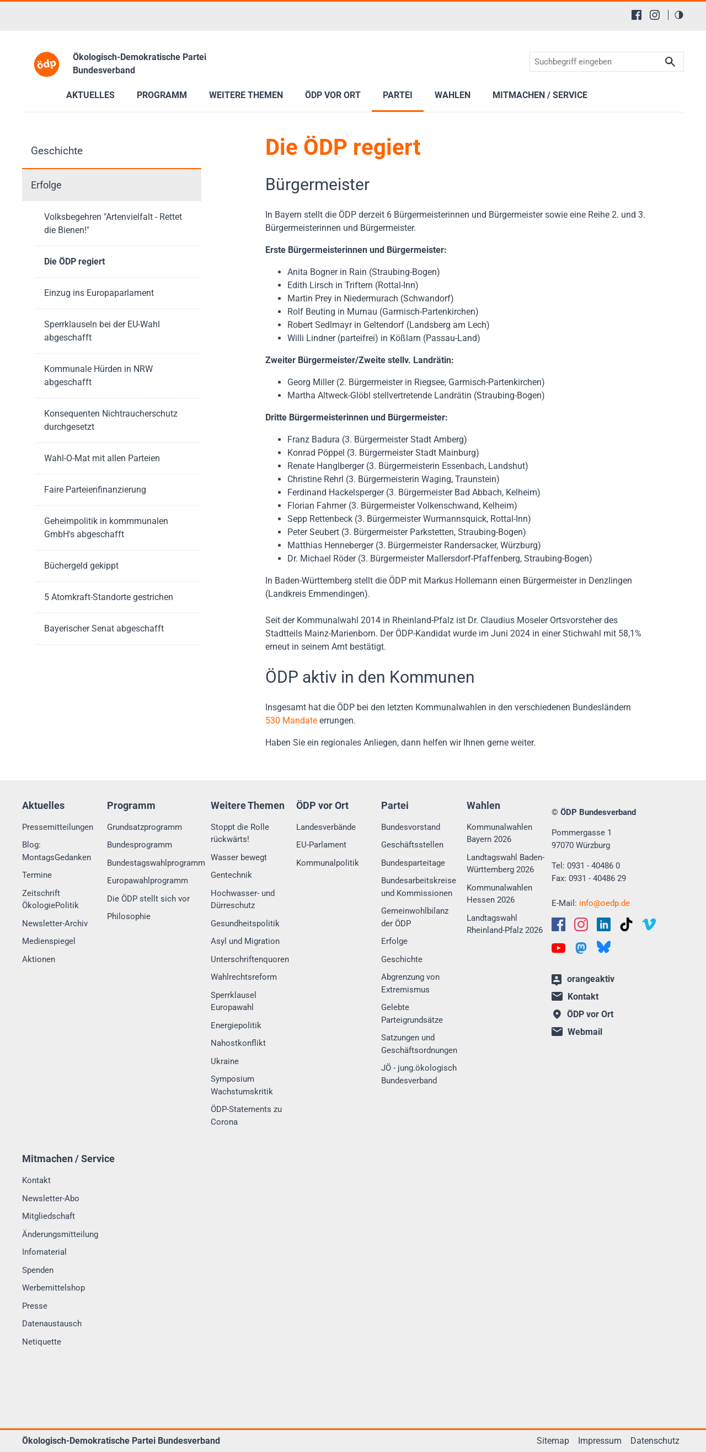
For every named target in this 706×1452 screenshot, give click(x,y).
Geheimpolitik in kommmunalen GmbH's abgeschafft (106, 527)
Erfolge (46, 185)
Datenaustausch (52, 1324)
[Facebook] (636, 15)
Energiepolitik (236, 1025)
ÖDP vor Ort (333, 95)
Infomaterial (44, 1252)
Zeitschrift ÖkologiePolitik (50, 899)
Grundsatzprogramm (144, 827)
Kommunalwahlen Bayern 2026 (499, 833)
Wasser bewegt (239, 857)
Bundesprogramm (139, 845)
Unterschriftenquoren (250, 959)
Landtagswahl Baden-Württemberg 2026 (505, 863)
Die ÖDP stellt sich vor (148, 899)
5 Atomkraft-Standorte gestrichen (108, 597)
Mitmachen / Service (540, 95)
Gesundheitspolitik (245, 924)
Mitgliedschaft (48, 1216)
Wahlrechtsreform (244, 977)
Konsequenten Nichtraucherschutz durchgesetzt (111, 420)
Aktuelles (90, 95)
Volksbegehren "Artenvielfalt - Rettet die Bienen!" (113, 223)
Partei (398, 95)
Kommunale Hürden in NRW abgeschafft (98, 375)
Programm (162, 95)
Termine (37, 875)
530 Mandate (291, 720)
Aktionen (38, 959)
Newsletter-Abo (50, 1198)
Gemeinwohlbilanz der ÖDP (414, 917)
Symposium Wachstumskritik (242, 1085)
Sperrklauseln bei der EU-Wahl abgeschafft (102, 331)
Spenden (38, 1270)
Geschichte (57, 150)
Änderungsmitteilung (60, 1234)
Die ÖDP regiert (74, 261)
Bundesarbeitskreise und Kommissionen (418, 887)
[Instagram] (655, 15)
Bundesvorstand (410, 827)
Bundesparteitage (413, 863)
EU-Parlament (321, 845)
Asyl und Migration (245, 941)
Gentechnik (231, 875)
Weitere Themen (246, 95)
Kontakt (36, 1180)
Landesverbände (326, 827)
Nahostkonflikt (238, 1043)
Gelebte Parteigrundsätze (412, 1013)
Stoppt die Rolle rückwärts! (240, 833)
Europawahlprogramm (147, 881)
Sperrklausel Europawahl (233, 1001)
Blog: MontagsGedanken (56, 851)
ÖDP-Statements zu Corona (246, 1115)
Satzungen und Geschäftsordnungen (419, 1044)
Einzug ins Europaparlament (99, 293)
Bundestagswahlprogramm (156, 863)
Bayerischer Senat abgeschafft (104, 628)
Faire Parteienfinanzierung (95, 489)
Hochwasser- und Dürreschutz (243, 899)
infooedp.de (604, 903)
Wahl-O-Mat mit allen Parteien (102, 458)
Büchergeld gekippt (81, 565)
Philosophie (129, 916)
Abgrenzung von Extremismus (410, 983)
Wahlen (452, 95)
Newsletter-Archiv (55, 924)
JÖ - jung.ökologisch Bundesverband (419, 1074)
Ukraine (225, 1061)
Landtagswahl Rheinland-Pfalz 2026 (505, 924)
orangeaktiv (583, 980)
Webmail (577, 1032)
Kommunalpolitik (327, 863)
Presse (34, 1306)
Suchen (670, 62)
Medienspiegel (49, 941)
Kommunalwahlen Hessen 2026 (499, 894)
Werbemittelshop (53, 1288)
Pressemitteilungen (57, 827)
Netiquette (41, 1342)
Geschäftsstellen (412, 845)
